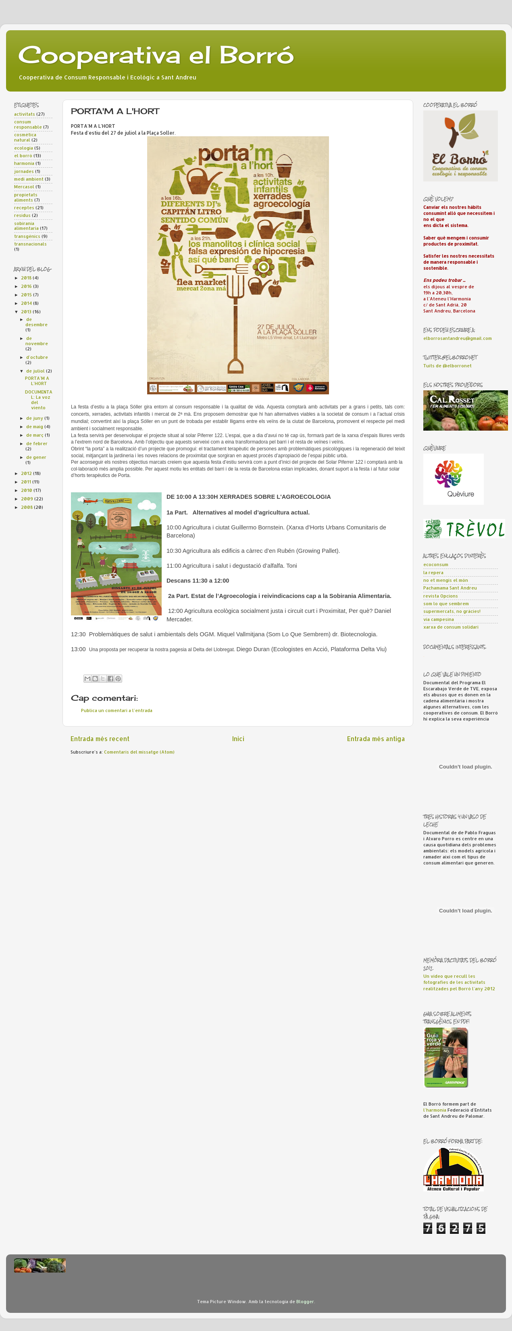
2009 (27, 499)
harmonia (24, 163)
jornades (24, 171)
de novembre (36, 340)
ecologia (23, 148)
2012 (27, 473)
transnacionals (30, 244)
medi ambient (29, 179)
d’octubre (37, 357)
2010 (27, 490)
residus (22, 215)
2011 (26, 482)
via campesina (438, 619)
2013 (27, 312)
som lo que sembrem (446, 603)
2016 (27, 286)
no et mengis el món (445, 580)
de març (35, 435)
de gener (36, 457)
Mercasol (24, 187)
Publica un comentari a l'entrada (116, 710)
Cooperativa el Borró (156, 54)
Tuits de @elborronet (447, 366)
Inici (238, 739)
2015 (27, 295)
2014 (27, 303)
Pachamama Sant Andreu (450, 588)
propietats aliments (25, 197)
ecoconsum (435, 564)
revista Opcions (440, 596)
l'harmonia (434, 1110)
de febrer (37, 443)
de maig (35, 426)
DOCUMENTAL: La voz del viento (38, 399)
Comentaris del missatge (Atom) (139, 752)
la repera (433, 572)
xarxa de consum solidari (451, 627)
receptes (24, 207)
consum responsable (28, 124)
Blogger (305, 1301)
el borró (23, 155)
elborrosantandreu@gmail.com (457, 338)
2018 (27, 278)
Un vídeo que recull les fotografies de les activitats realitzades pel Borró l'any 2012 (459, 982)
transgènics (27, 236)
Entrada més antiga (376, 739)
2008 (27, 507)
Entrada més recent (100, 739)
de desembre (36, 322)
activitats (24, 114)
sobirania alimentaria (26, 226)
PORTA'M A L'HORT (37, 380)
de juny (35, 418)
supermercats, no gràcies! (452, 611)
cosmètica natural (25, 137)
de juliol (36, 371)
